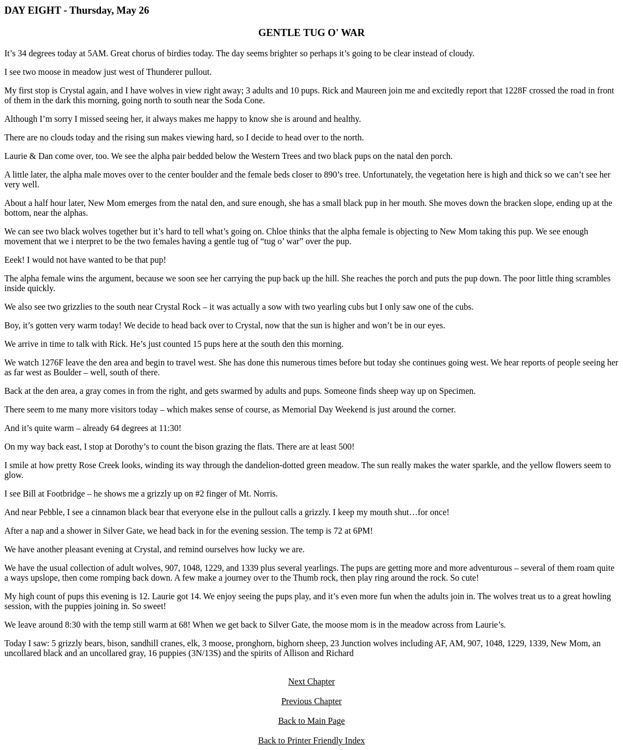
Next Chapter (311, 681)
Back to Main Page (311, 720)
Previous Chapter (311, 701)
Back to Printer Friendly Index (311, 740)
